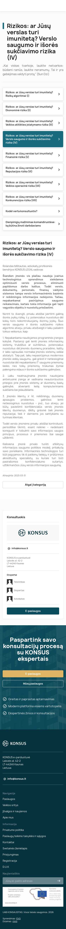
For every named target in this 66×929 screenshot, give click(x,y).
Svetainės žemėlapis (15, 848)
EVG (18, 918)
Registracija (10, 860)
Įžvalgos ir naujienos (15, 811)
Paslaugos (9, 799)
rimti (14, 921)
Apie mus (8, 817)
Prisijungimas (11, 854)
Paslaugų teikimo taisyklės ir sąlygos (24, 836)
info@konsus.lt (20, 548)
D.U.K (6, 866)
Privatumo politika (13, 830)
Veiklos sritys (10, 805)
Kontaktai (8, 842)
